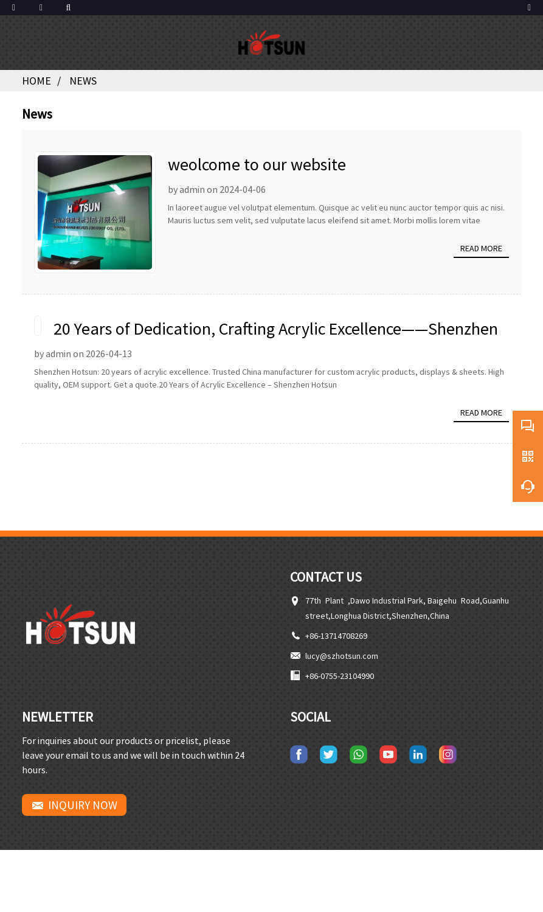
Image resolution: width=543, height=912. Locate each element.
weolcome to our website (257, 164)
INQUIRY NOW (82, 805)
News (83, 81)
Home (36, 81)
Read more (481, 248)
